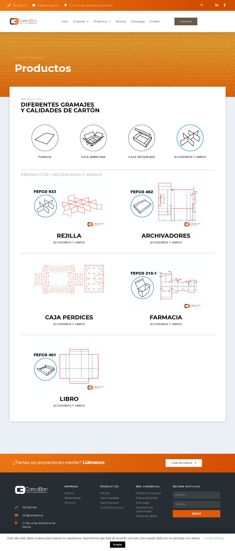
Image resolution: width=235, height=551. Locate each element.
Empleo (155, 21)
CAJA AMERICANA (93, 157)
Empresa (80, 21)
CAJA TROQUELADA (141, 157)
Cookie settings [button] (214, 538)
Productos (102, 21)
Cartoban (21, 58)
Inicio (65, 21)
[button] (185, 21)
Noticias (121, 21)
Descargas (138, 21)
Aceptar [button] (117, 544)
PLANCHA (44, 157)
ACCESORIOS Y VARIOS (190, 157)
